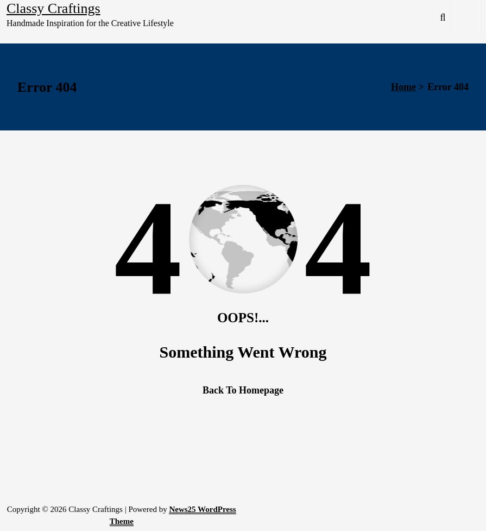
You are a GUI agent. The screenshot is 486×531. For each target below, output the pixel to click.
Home (403, 87)
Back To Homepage (243, 390)
